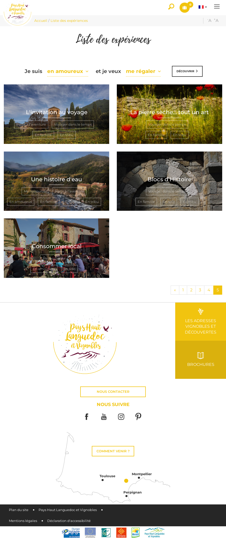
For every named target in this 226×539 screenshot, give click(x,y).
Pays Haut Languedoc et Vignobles (68, 510)
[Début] (175, 290)
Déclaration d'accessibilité (69, 521)
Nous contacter (113, 392)
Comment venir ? (113, 451)
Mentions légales (23, 521)
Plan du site (18, 510)
